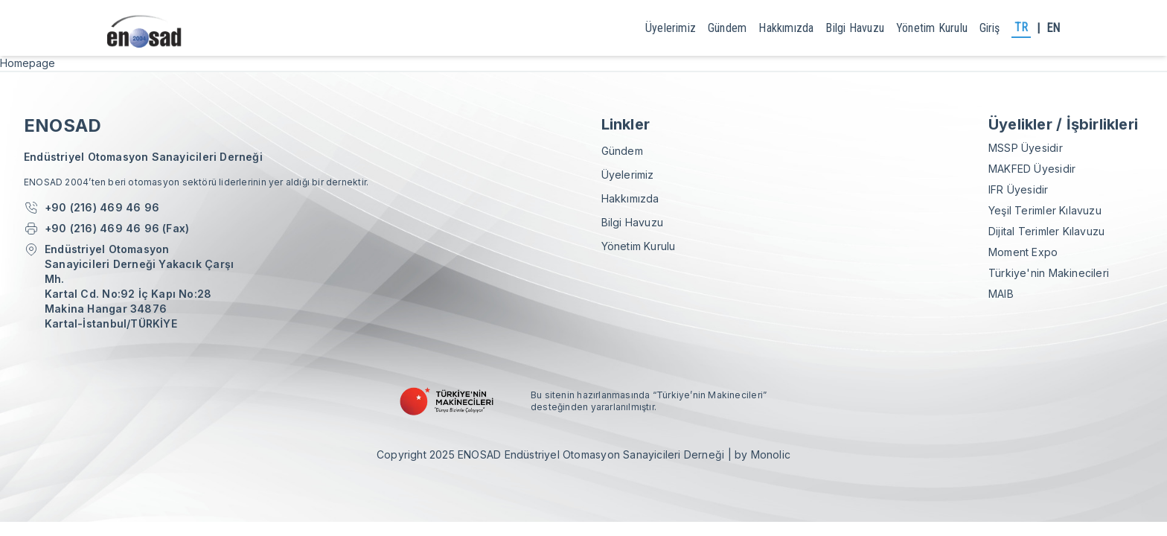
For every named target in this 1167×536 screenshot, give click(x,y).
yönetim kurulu (932, 28)
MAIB (1001, 293)
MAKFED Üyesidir (1031, 168)
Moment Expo (1023, 252)
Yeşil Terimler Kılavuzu (1045, 210)
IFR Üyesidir (1018, 189)
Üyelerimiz (670, 28)
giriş (989, 28)
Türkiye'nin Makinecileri (1048, 273)
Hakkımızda (785, 28)
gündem (727, 28)
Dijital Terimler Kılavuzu (1046, 231)
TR (1021, 27)
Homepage (27, 63)
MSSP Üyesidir (1025, 147)
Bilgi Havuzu (854, 28)
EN (1053, 28)
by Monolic (762, 454)
